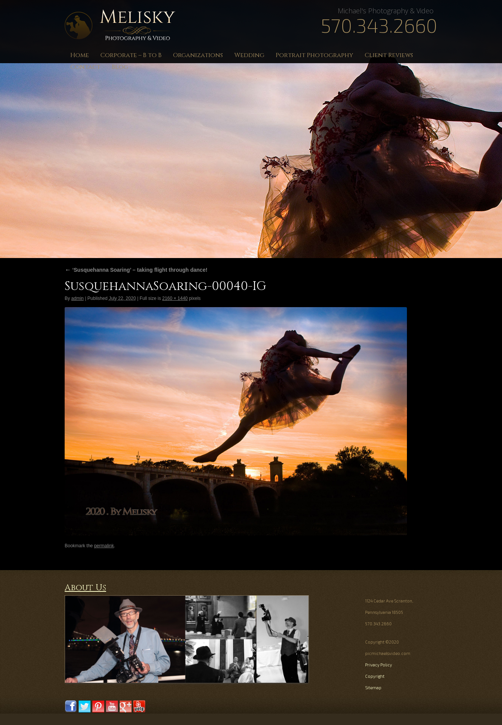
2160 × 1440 (174, 298)
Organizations (198, 55)
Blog (120, 67)
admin (77, 298)
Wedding (249, 55)
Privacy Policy (378, 664)
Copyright (374, 676)
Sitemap (373, 687)
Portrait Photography (314, 55)
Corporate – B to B (131, 55)
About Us (85, 587)
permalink (104, 545)
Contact (85, 67)
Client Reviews (389, 55)
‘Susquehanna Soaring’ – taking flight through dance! (136, 270)
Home (79, 55)
